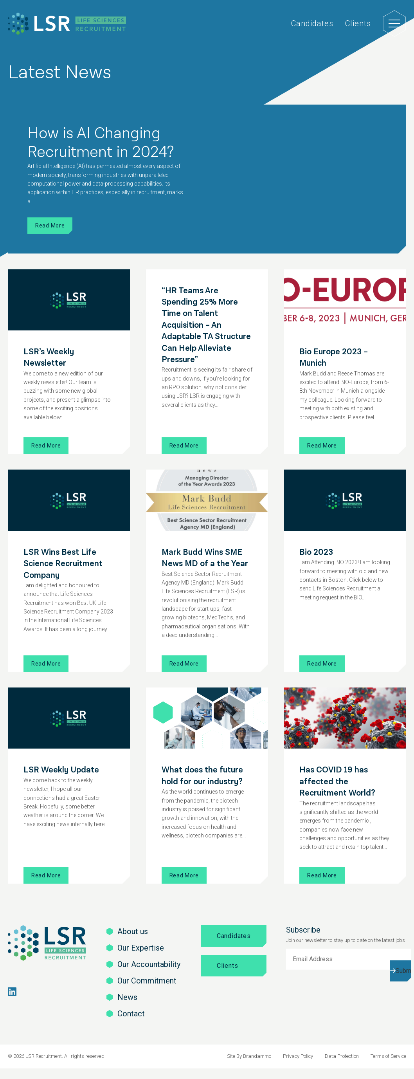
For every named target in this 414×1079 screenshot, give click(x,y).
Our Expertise (140, 948)
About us (132, 931)
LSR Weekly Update (61, 770)
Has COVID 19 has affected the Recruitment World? (337, 781)
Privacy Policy (298, 1056)
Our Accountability (148, 964)
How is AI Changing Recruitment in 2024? (100, 143)
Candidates (312, 23)
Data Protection (342, 1056)
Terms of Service (388, 1056)
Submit (403, 970)
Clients (358, 23)
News (127, 997)
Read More (50, 225)
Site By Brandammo (249, 1056)
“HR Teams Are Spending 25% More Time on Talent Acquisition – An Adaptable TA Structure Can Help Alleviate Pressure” (206, 325)
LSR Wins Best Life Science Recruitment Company (63, 564)
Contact (131, 1013)
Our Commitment (146, 980)
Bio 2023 (316, 552)
